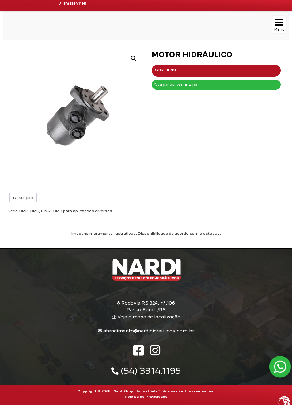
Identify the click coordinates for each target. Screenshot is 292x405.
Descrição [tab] (23, 197)
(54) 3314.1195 (146, 371)
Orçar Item (165, 69)
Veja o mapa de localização (148, 316)
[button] (133, 58)
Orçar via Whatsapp (175, 84)
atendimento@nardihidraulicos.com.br (146, 330)
